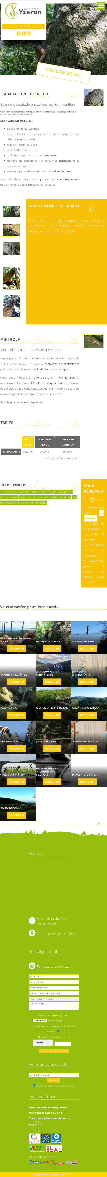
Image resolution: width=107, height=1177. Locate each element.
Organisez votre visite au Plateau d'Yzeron (45, 497)
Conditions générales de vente (49, 1118)
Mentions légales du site (45, 1112)
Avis (35, 1125)
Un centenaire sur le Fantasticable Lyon (25, 492)
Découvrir (16, 648)
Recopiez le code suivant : (53, 1037)
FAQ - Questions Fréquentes (48, 1107)
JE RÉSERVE (94, 515)
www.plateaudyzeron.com (49, 1174)
